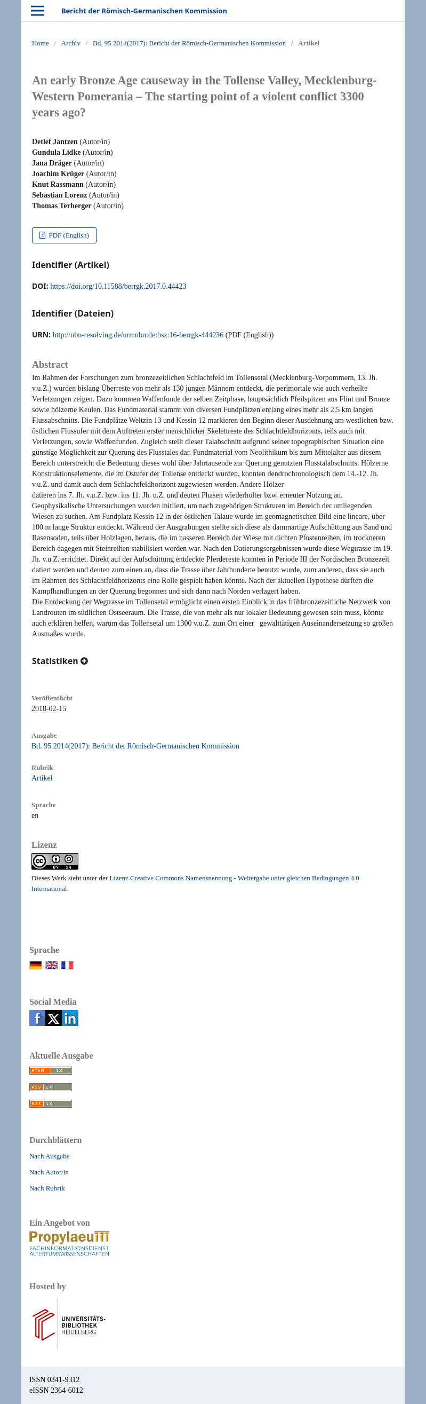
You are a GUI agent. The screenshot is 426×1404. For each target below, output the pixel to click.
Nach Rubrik (47, 1188)
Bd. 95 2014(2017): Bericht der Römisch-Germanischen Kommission (189, 43)
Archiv (71, 43)
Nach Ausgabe (49, 1156)
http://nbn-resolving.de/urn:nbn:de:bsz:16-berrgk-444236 (138, 335)
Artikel (42, 778)
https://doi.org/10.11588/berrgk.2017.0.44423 (118, 286)
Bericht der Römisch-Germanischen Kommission (144, 10)
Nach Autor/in (49, 1172)
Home (40, 43)
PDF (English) (68, 235)
